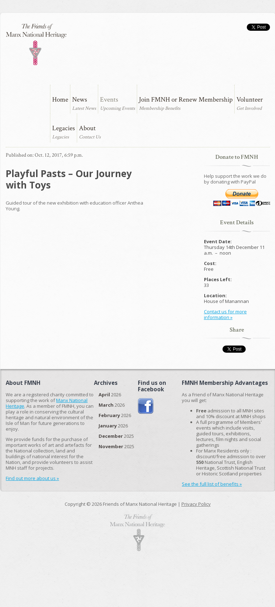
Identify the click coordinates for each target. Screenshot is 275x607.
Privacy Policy (196, 504)
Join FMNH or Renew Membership (185, 99)
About (87, 128)
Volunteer (249, 99)
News (79, 99)
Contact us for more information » (225, 314)
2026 (110, 394)
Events (109, 99)
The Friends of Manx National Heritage (36, 44)
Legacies (63, 128)
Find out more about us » (32, 478)
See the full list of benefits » (212, 484)
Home (60, 99)
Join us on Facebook (146, 406)
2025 (116, 436)
